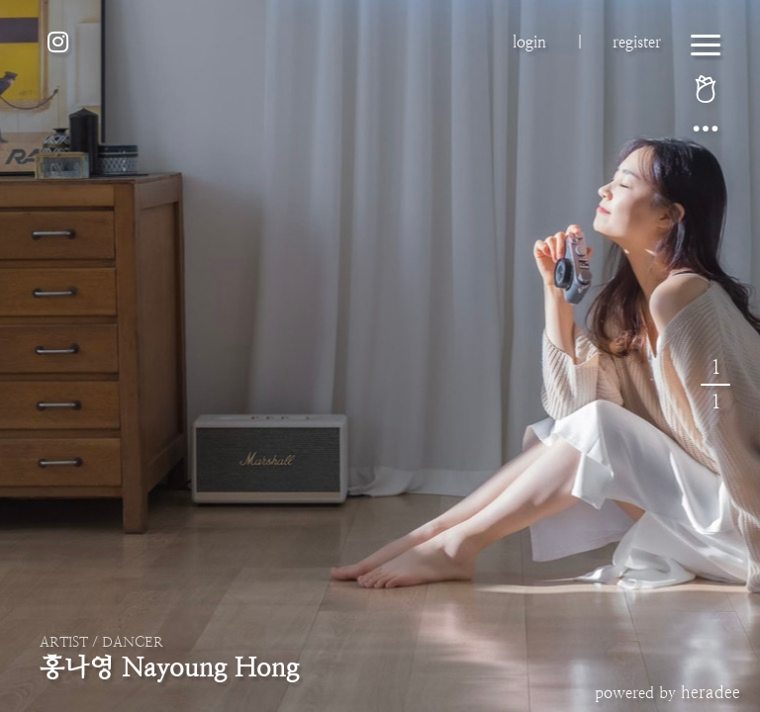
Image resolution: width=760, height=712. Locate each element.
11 (715, 384)
